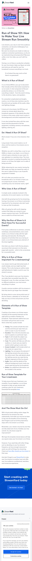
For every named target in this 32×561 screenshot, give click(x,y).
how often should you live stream (18, 451)
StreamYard (20, 457)
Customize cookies (15, 556)
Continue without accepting (23, 523)
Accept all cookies (16, 552)
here (18, 389)
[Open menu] (28, 2)
